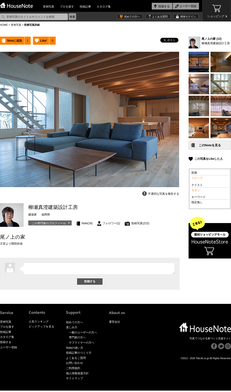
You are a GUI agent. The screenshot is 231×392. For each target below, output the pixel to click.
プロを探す (67, 6)
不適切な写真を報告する (163, 193)
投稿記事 (85, 6)
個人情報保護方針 (77, 374)
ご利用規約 (73, 369)
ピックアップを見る (41, 328)
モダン (195, 190)
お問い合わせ (74, 364)
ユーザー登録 (8, 348)
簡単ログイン (188, 16)
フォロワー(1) (111, 223)
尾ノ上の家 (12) (212, 38)
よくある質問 (160, 16)
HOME (4, 24)
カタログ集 (104, 6)
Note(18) (87, 223)
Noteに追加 (14, 40)
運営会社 (114, 323)
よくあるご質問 (76, 359)
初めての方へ (132, 16)
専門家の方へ (77, 338)
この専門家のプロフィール (49, 223)
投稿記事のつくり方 (78, 354)
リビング (197, 178)
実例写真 (48, 6)
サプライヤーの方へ (81, 344)
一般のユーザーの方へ (83, 334)
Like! (43, 40)
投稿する (5, 343)
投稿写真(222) (140, 223)
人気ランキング (39, 323)
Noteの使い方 (74, 349)
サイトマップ (74, 379)
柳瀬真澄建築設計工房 (216, 43)
